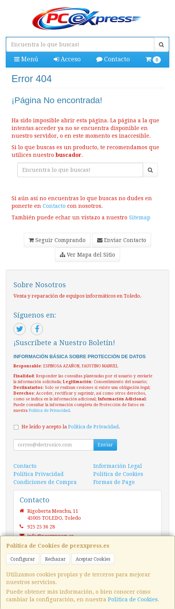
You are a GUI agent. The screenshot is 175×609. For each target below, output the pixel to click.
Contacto (113, 59)
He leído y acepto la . (70, 427)
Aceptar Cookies (93, 559)
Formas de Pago (114, 482)
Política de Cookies (133, 599)
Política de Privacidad (49, 410)
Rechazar (55, 559)
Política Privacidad (38, 474)
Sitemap (139, 217)
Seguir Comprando (57, 240)
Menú (26, 59)
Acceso (67, 59)
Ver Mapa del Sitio (87, 255)
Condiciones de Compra (45, 482)
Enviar (105, 445)
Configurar (22, 559)
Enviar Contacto (121, 240)
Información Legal (117, 466)
